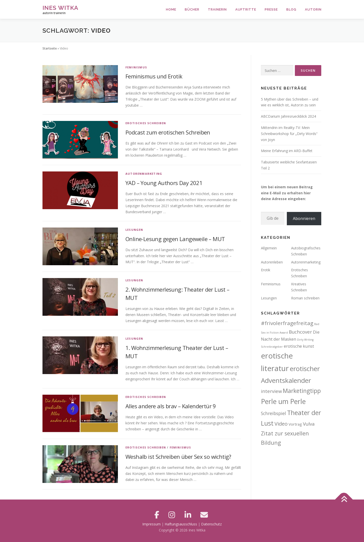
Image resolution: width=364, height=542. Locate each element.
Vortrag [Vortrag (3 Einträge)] (295, 424)
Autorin (313, 9)
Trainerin (217, 9)
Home (171, 9)
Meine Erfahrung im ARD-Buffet (286, 150)
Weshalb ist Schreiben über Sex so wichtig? (178, 456)
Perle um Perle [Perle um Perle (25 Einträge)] (283, 401)
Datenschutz (211, 524)
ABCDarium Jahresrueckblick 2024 (288, 116)
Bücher (192, 9)
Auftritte (245, 9)
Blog (291, 9)
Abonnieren (304, 218)
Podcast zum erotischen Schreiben (167, 132)
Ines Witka (60, 7)
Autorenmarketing (143, 173)
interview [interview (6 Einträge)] (271, 391)
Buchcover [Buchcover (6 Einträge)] (300, 332)
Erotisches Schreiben (145, 123)
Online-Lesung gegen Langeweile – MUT (175, 239)
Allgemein (269, 248)
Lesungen (134, 230)
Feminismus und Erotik (153, 76)
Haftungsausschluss (181, 524)
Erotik (265, 269)
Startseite (49, 48)
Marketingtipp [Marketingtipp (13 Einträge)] (302, 391)
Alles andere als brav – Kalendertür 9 (170, 406)
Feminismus (136, 67)
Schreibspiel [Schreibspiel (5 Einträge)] (273, 413)
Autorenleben (272, 262)
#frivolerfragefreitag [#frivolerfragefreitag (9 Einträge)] (287, 323)
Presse (271, 9)
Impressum (151, 524)
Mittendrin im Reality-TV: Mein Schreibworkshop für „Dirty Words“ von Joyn (289, 133)
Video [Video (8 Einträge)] (281, 423)
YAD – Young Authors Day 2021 (163, 183)
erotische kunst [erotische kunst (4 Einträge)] (299, 346)
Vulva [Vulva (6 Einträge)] (309, 424)
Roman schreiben (305, 298)
